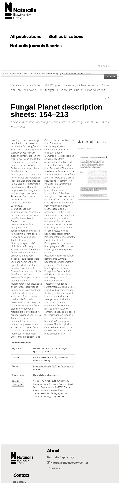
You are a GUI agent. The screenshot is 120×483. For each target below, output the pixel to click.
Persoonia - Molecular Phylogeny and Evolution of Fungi (57, 73)
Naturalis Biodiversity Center (67, 462)
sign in (104, 65)
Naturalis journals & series (36, 45)
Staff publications (65, 35)
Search (110, 77)
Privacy (53, 468)
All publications (25, 35)
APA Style (17, 384)
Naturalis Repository (60, 457)
